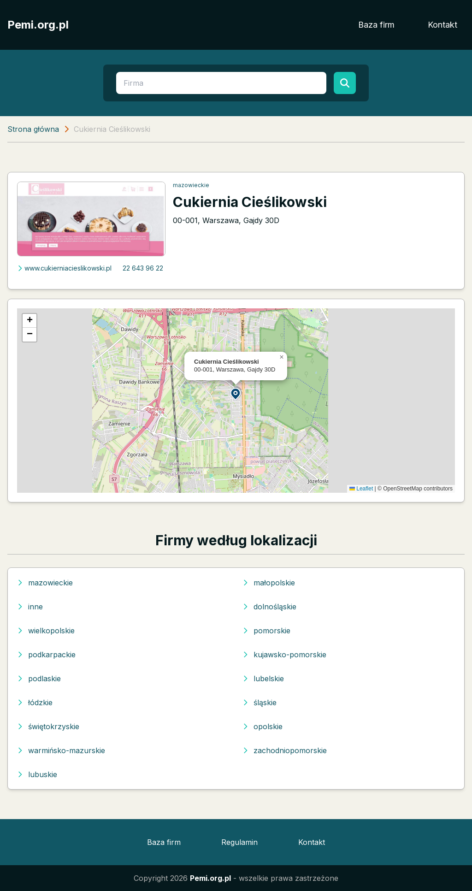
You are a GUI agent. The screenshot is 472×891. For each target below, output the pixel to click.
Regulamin (239, 842)
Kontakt (442, 25)
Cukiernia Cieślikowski (250, 202)
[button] (236, 393)
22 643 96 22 (143, 268)
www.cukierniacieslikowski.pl (64, 268)
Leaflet (361, 488)
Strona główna (33, 129)
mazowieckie (191, 185)
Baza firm (376, 25)
